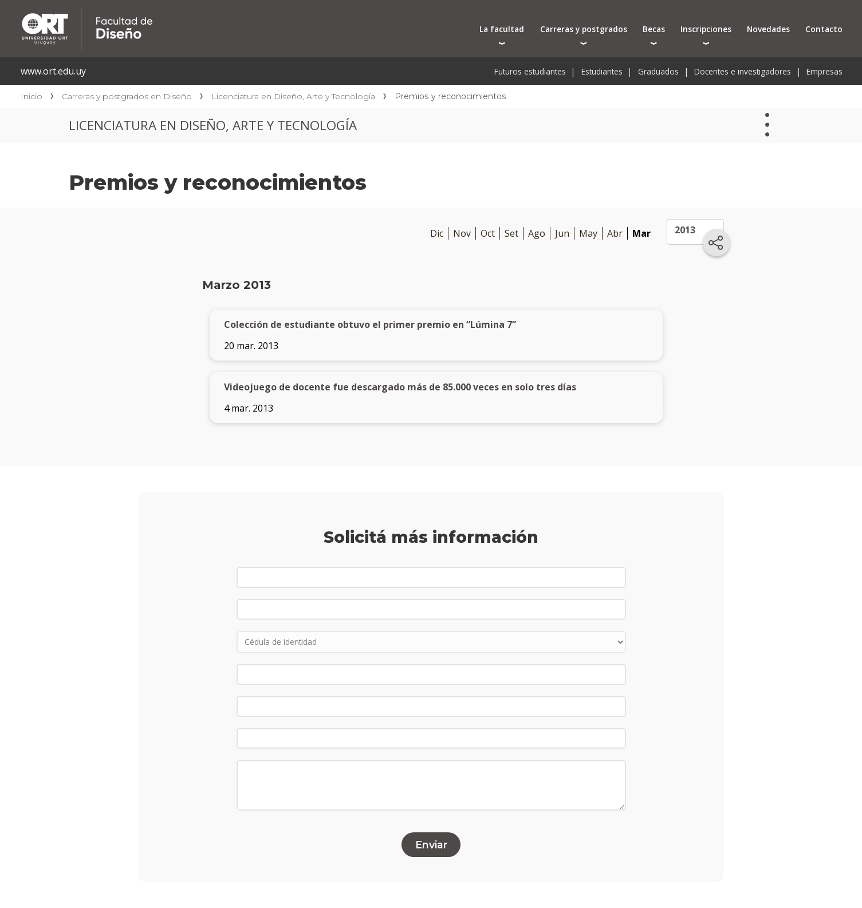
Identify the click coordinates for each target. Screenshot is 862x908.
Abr (615, 233)
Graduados (658, 71)
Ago (536, 233)
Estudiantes (602, 71)
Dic (436, 233)
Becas (654, 29)
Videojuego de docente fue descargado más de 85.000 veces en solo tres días (400, 387)
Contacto (824, 29)
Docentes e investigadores (742, 71)
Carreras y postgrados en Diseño (127, 96)
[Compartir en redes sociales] (716, 242)
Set (511, 233)
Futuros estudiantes (530, 71)
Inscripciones (705, 29)
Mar (641, 233)
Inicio (31, 96)
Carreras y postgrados (583, 29)
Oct (488, 233)
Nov (462, 233)
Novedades (768, 29)
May (588, 233)
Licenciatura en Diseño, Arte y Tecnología (293, 96)
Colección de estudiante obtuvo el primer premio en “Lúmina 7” (370, 324)
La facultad (501, 29)
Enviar (431, 845)
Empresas (824, 71)
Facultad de (210, 12)
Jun (562, 233)
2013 (685, 230)
